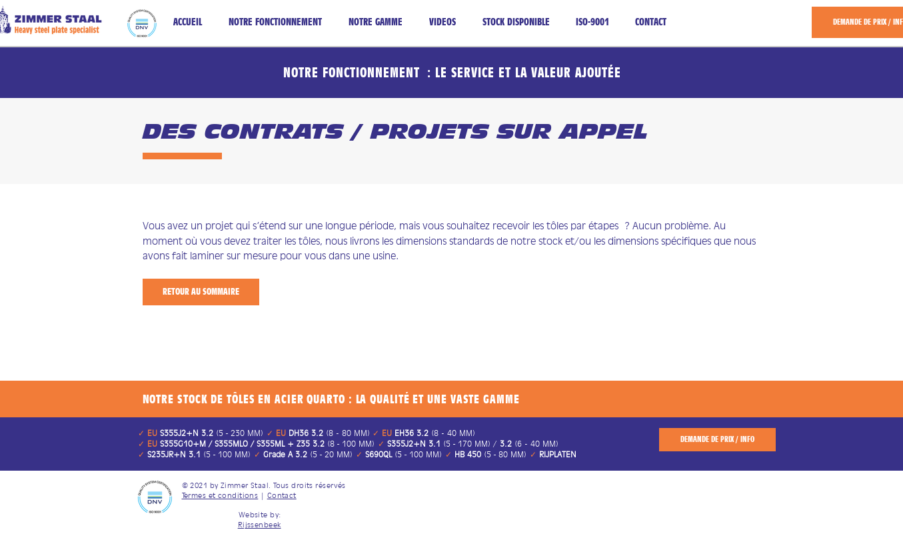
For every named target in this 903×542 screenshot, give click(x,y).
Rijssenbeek (259, 524)
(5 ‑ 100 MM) (199, 454)
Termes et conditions (220, 495)
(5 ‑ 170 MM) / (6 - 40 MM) (471, 444)
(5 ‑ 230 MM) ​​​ (212, 433)
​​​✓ (147, 433)
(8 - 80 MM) (329, 433)
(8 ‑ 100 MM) (267, 444)
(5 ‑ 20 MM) (308, 454)
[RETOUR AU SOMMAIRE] (201, 292)
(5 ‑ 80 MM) (491, 454)
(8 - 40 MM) (433, 433)
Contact (282, 495)
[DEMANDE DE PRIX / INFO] (717, 439)
